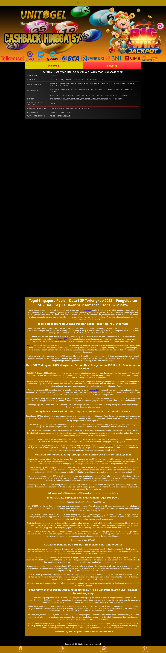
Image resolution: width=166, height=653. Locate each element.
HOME (21, 649)
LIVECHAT (145, 649)
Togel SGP (109, 445)
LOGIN (112, 66)
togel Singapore (85, 310)
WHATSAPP (103, 649)
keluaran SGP (94, 390)
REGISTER (62, 649)
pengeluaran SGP (60, 339)
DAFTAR (54, 66)
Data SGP (29, 345)
